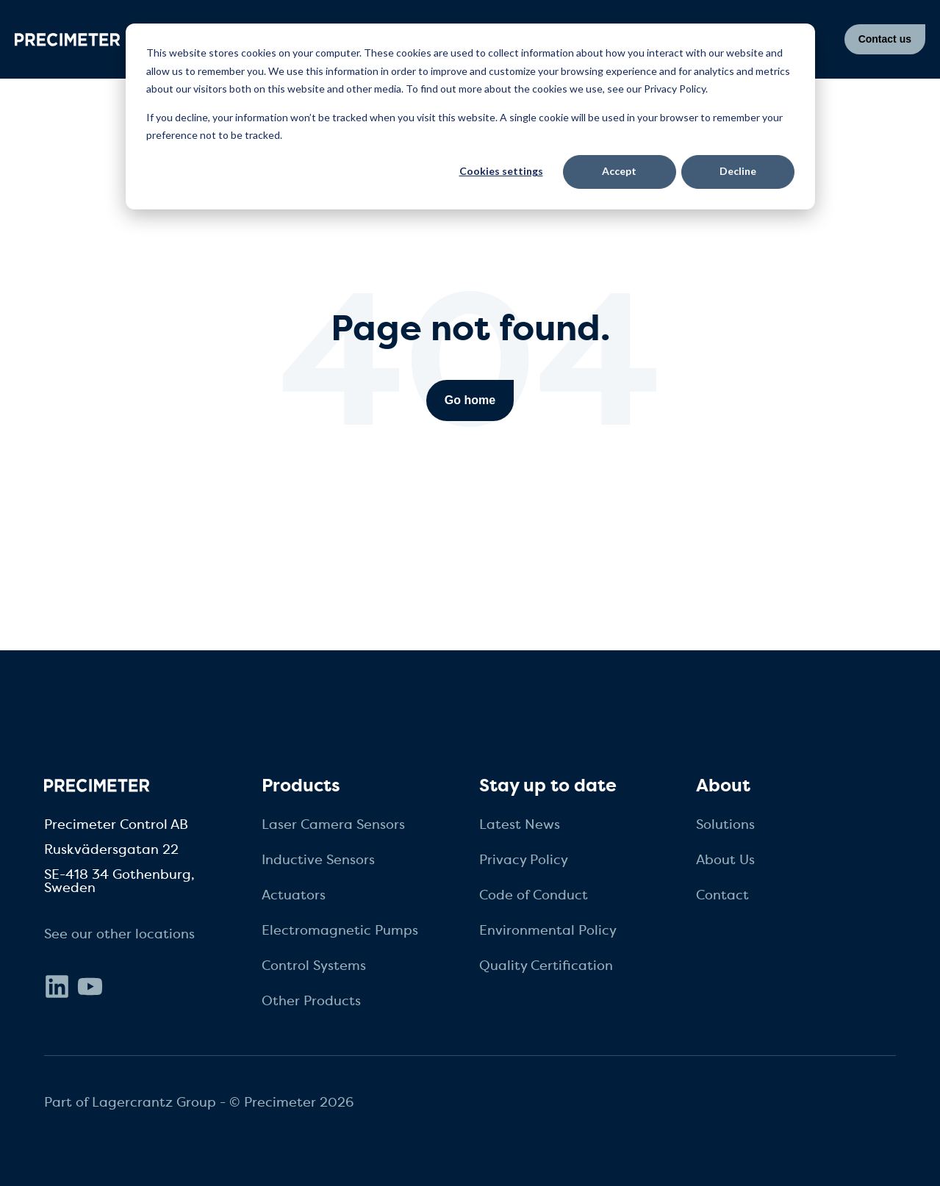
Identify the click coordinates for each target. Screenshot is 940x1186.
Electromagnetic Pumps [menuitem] (340, 930)
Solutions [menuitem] (725, 824)
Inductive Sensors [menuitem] (318, 860)
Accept (619, 171)
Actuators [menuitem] (294, 895)
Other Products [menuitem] (311, 1001)
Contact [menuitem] (722, 895)
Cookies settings (501, 171)
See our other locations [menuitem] (119, 934)
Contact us (884, 39)
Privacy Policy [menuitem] (523, 860)
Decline (738, 171)
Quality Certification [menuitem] (546, 965)
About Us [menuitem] (725, 860)
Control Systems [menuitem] (314, 965)
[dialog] (470, 116)
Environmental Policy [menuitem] (548, 930)
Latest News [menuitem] (519, 824)
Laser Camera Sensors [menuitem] (333, 824)
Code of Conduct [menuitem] (533, 895)
